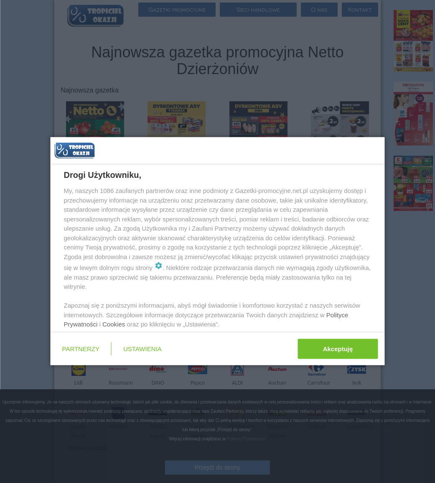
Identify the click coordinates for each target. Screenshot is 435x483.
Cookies (113, 324)
